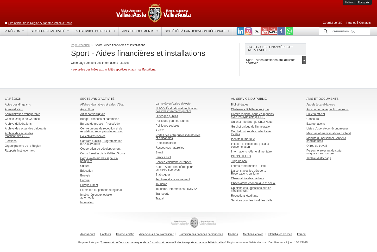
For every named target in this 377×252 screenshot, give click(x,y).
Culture (85, 166)
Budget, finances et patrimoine (99, 119)
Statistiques (163, 174)
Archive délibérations (18, 123)
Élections (11, 141)
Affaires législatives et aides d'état (102, 104)
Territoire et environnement (173, 179)
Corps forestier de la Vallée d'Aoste (102, 153)
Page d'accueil (80, 45)
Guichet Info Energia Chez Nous (251, 121)
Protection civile (166, 143)
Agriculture (87, 109)
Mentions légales (253, 234)
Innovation (87, 202)
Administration (14, 109)
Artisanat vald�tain (92, 114)
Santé (159, 152)
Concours (312, 119)
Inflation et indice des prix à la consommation (250, 145)
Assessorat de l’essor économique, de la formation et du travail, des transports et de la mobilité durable (162, 242)
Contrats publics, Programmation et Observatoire (101, 142)
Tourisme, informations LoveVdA (176, 189)
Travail (160, 198)
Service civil (163, 157)
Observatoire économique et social (253, 183)
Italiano (350, 2)
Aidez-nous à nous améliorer (156, 234)
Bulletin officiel (315, 114)
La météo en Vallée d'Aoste (173, 103)
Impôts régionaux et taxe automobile (96, 196)
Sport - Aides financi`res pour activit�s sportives (174, 168)
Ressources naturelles (170, 147)
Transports (162, 193)
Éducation (86, 170)
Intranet (351, 22)
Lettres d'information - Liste (248, 166)
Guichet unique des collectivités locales (251, 133)
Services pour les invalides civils (251, 200)
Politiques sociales (167, 125)
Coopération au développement (100, 148)
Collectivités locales (93, 136)
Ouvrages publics (167, 116)
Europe (85, 180)
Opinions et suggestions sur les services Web (251, 189)
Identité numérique (243, 139)
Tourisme (161, 184)
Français (363, 2)
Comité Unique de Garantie (22, 119)
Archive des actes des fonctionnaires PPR (19, 135)
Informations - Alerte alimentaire (251, 151)
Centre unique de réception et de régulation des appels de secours (101, 130)
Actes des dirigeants (18, 104)
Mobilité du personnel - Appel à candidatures (326, 139)
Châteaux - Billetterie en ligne (250, 109)
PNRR (160, 130)
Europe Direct (89, 185)
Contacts (365, 22)
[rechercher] (344, 31)
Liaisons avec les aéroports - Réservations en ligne (249, 172)
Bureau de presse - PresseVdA (100, 123)
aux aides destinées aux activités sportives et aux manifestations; (114, 69)
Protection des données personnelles (201, 234)
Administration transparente (22, 114)
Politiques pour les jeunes (172, 121)
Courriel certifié (332, 22)
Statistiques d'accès (280, 234)
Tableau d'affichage (318, 158)
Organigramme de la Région (23, 145)
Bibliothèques (239, 104)
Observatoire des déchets (247, 178)
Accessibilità (87, 234)
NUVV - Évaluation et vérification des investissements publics (176, 110)
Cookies (233, 234)
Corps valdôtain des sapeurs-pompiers (99, 160)
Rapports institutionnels (20, 150)
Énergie (85, 175)
